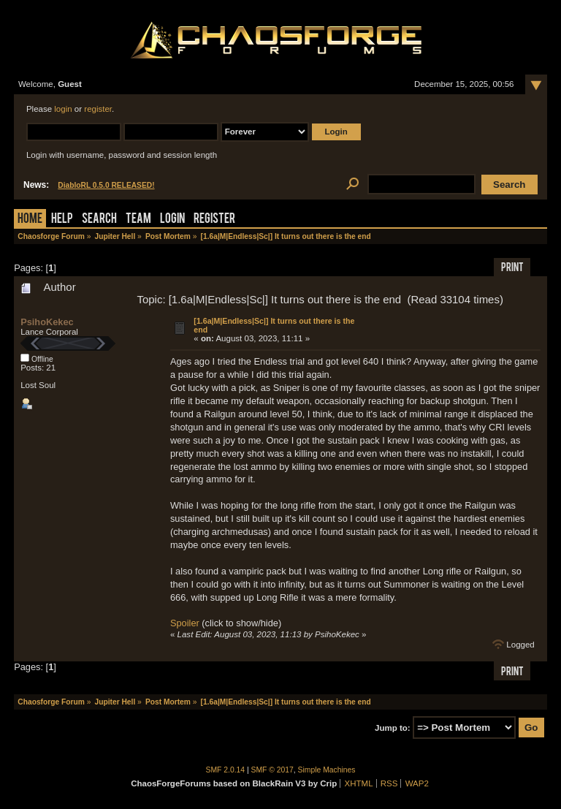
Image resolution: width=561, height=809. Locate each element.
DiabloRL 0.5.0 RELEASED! (106, 185)
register (98, 109)
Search (99, 219)
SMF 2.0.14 (225, 770)
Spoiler (184, 623)
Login (172, 219)
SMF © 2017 (272, 770)
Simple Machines (327, 770)
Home (30, 219)
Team (138, 219)
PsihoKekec (47, 321)
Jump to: (393, 727)
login (63, 109)
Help (62, 219)
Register (214, 219)
